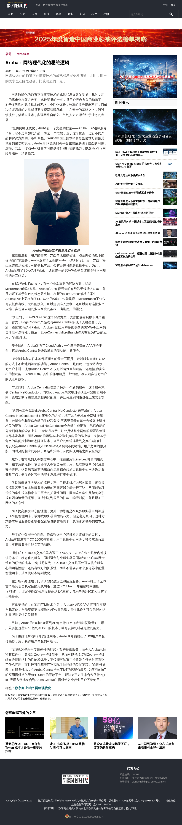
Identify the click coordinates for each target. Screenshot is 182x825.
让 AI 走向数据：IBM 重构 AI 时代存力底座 (67, 745)
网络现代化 (43, 688)
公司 (23, 14)
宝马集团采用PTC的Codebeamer (134, 265)
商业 (70, 14)
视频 (106, 14)
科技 (46, 14)
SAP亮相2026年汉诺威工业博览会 (134, 192)
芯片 (94, 14)
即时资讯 (122, 102)
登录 (173, 5)
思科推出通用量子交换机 (129, 183)
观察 (58, 14)
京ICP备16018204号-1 (147, 800)
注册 (165, 5)
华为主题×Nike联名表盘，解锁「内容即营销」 (138, 243)
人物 (35, 14)
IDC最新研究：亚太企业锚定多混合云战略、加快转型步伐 (143, 138)
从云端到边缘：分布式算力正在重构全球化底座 (156, 745)
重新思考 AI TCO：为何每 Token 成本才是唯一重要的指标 (23, 747)
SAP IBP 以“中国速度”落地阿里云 (134, 212)
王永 (42, 70)
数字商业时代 (24, 688)
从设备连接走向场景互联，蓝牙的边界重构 (112, 745)
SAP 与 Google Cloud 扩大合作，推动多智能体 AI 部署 (138, 165)
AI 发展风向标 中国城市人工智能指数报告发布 (138, 223)
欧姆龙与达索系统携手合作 (130, 175)
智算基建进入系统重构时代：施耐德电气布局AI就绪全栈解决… (137, 203)
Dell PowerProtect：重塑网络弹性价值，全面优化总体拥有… (136, 153)
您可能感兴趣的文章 (20, 713)
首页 (11, 14)
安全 (82, 14)
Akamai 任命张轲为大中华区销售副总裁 (137, 233)
